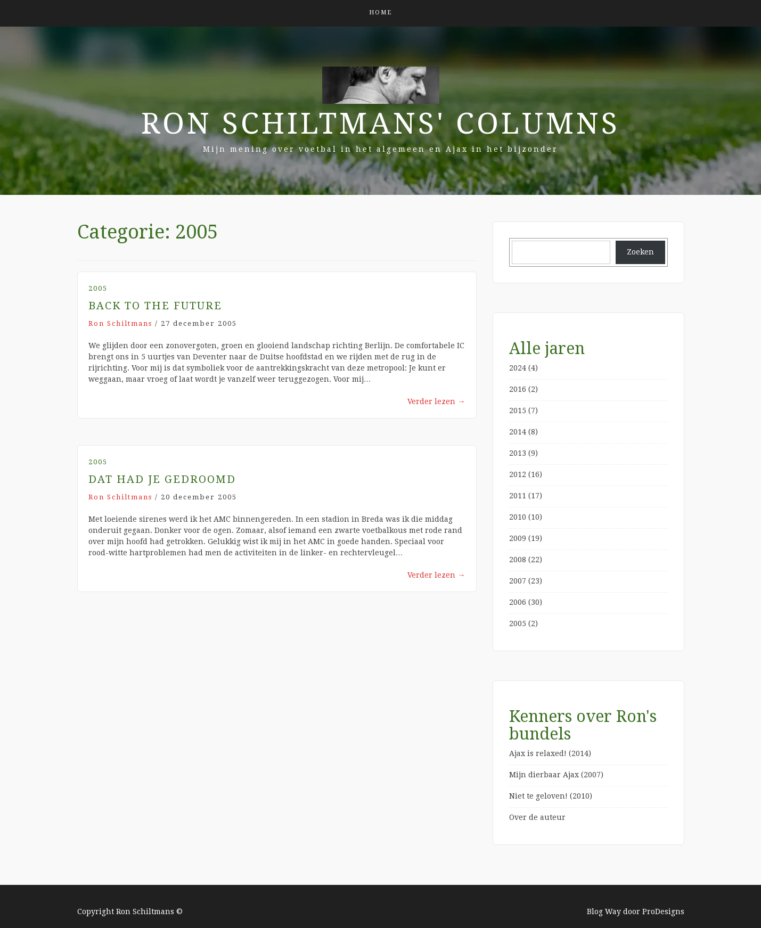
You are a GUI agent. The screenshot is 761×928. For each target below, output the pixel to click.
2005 (98, 288)
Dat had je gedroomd (162, 479)
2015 (517, 410)
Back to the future (155, 305)
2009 (517, 538)
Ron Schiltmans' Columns (380, 123)
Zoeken (640, 252)
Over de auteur (537, 817)
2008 (517, 559)
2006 (517, 602)
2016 (517, 389)
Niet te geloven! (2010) (550, 796)
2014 (517, 432)
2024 (517, 368)
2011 (517, 495)
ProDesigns (663, 911)
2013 (517, 453)
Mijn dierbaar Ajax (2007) (556, 774)
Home (380, 12)
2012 (517, 474)
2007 (517, 581)
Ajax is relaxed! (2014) (550, 753)
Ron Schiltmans (120, 323)
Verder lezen (436, 401)
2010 (517, 517)
